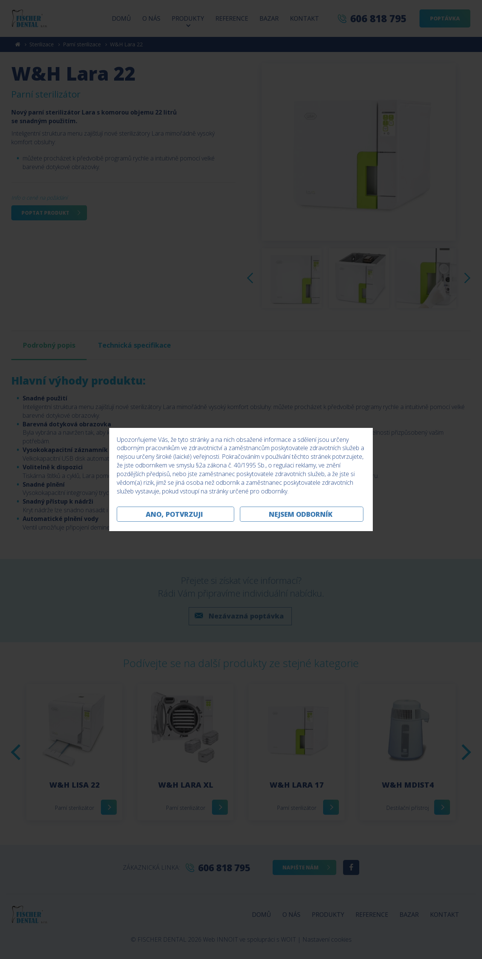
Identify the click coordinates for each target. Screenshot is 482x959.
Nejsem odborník (301, 514)
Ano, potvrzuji (174, 514)
